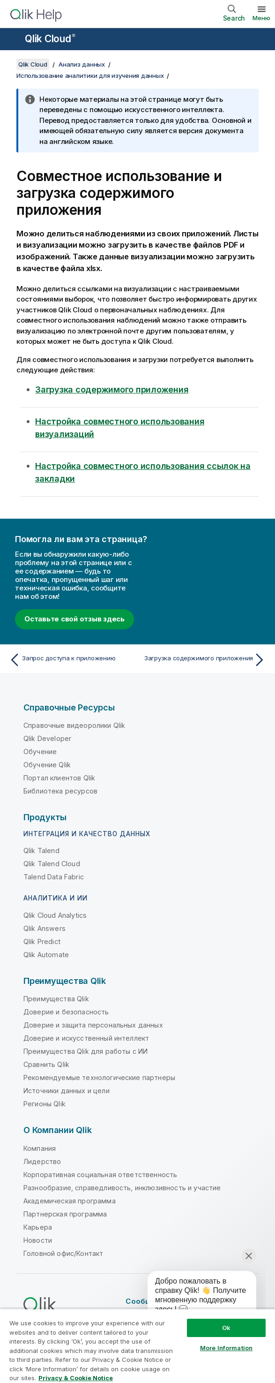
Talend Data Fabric (53, 877)
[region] (137, 1345)
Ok (226, 1327)
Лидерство (42, 1161)
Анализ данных (82, 64)
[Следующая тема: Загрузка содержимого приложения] (204, 660)
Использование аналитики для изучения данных (90, 75)
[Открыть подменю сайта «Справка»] (13, 40)
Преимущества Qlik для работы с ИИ (85, 1051)
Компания (39, 1148)
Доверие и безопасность (66, 1012)
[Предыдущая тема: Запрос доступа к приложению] (71, 660)
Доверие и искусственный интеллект (86, 1038)
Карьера (37, 1227)
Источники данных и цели (66, 1091)
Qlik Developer (47, 738)
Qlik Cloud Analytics (55, 915)
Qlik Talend (41, 850)
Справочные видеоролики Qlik (74, 725)
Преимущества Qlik (56, 999)
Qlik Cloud (50, 39)
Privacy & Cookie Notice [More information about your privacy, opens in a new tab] (75, 1378)
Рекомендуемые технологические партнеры (99, 1077)
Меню (261, 18)
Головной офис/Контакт (63, 1253)
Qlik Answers (44, 928)
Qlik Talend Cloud (51, 864)
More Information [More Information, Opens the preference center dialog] (226, 1348)
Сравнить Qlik (46, 1064)
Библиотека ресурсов (60, 791)
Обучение (40, 752)
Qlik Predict (41, 941)
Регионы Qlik (44, 1104)
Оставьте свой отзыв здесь (74, 618)
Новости (37, 1240)
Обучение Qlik (47, 765)
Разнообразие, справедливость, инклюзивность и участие (122, 1188)
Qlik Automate (46, 955)
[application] (195, 1297)
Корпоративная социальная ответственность (100, 1175)
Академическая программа (69, 1201)
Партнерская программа (65, 1214)
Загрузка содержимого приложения (111, 389)
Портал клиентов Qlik (59, 778)
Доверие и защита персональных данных (93, 1025)
